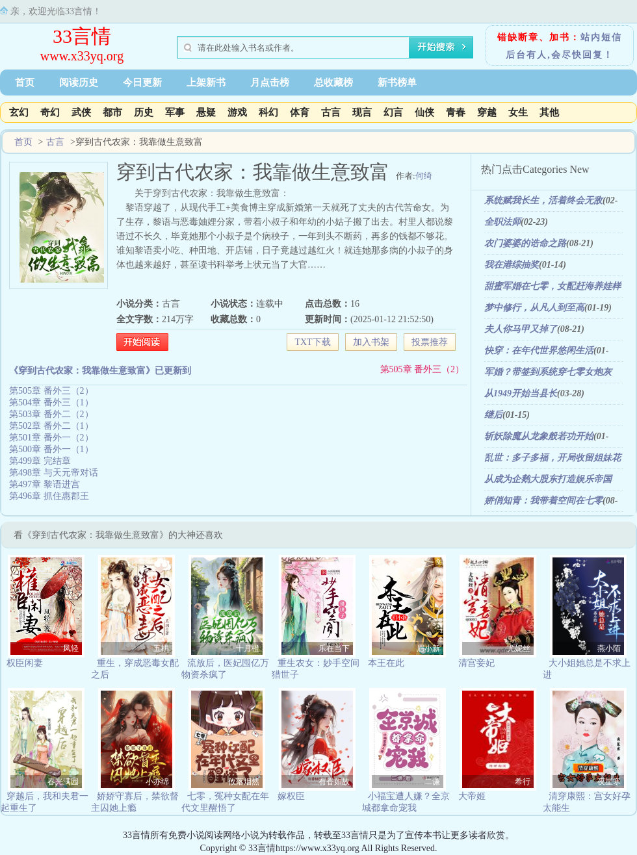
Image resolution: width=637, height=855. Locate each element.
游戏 (237, 112)
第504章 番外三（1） (51, 402)
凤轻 (71, 648)
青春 (455, 112)
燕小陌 (609, 648)
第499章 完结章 (40, 461)
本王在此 (386, 663)
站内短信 (601, 37)
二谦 (432, 781)
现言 (362, 112)
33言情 (82, 36)
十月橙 (247, 648)
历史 (143, 112)
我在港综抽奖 (511, 265)
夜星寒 (609, 781)
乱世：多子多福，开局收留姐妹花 (552, 458)
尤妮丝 (518, 648)
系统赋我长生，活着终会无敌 (543, 200)
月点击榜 (269, 82)
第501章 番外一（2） (51, 437)
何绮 (423, 176)
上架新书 (206, 82)
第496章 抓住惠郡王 (49, 496)
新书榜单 (397, 82)
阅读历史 (78, 82)
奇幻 (50, 112)
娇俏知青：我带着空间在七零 (543, 500)
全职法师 (502, 222)
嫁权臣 (291, 796)
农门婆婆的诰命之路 (525, 243)
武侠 (81, 112)
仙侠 (424, 112)
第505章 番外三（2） (422, 369)
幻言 (393, 112)
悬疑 (206, 112)
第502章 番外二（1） (51, 426)
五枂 (161, 648)
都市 (112, 112)
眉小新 (428, 648)
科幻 (268, 112)
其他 (549, 112)
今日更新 (142, 82)
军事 (175, 112)
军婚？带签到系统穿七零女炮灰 (548, 372)
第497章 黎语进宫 (44, 484)
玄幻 (19, 112)
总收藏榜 (333, 82)
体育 (299, 112)
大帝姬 (472, 796)
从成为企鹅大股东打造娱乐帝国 (548, 479)
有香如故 (334, 781)
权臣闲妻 (24, 663)
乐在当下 (334, 648)
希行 (522, 781)
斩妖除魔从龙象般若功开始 (538, 436)
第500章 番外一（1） (51, 449)
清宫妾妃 (476, 663)
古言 (331, 112)
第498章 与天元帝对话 (53, 473)
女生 (518, 112)
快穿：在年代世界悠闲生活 (538, 350)
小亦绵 (157, 781)
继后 (493, 415)
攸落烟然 (243, 781)
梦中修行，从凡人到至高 (534, 308)
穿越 (487, 112)
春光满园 (63, 781)
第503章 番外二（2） (51, 414)
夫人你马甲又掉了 (520, 329)
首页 (24, 82)
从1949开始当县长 (520, 393)
